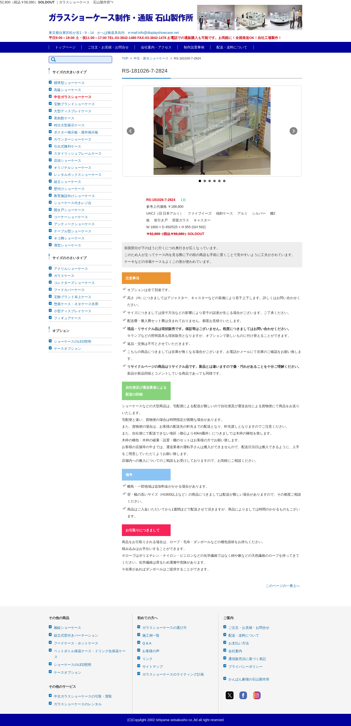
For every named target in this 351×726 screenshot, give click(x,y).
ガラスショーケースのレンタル (78, 704)
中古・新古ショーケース (151, 58)
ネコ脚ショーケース (69, 238)
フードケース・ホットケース (76, 643)
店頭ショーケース (67, 160)
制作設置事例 (194, 47)
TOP (125, 58)
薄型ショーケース (67, 245)
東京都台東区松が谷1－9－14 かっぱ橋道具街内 (87, 33)
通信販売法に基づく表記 (247, 659)
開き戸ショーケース (69, 210)
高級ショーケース (67, 90)
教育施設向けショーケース (74, 196)
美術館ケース (64, 118)
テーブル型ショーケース (72, 231)
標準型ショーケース (69, 83)
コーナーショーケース (71, 217)
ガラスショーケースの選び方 (164, 628)
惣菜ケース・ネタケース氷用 (76, 304)
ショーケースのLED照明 (72, 341)
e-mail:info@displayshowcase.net (153, 33)
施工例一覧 (150, 635)
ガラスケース (64, 276)
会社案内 (235, 651)
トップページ (65, 47)
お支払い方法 (238, 643)
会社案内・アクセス (156, 47)
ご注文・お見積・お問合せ (108, 47)
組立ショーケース (67, 182)
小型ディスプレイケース (72, 311)
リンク (147, 659)
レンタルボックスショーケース (78, 175)
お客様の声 (150, 651)
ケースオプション (67, 348)
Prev (131, 131)
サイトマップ (152, 667)
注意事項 (132, 278)
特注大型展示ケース (69, 125)
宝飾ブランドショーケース (74, 104)
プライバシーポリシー (245, 667)
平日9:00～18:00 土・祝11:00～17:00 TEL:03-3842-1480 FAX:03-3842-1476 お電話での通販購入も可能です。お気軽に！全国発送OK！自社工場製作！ (165, 38)
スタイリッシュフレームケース (78, 153)
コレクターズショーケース (74, 283)
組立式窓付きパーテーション (76, 635)
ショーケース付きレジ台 (72, 203)
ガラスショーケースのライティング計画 (173, 674)
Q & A (146, 643)
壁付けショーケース (69, 189)
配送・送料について (231, 47)
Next (293, 131)
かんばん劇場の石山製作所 (248, 679)
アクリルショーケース (71, 269)
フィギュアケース (67, 318)
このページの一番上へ (283, 586)
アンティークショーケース (74, 224)
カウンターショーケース (72, 139)
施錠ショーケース (67, 628)
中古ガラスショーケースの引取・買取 (83, 696)
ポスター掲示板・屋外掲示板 (76, 132)
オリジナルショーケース (72, 168)
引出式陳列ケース (67, 146)
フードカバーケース (69, 290)
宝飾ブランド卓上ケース (72, 297)
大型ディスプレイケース (72, 111)
